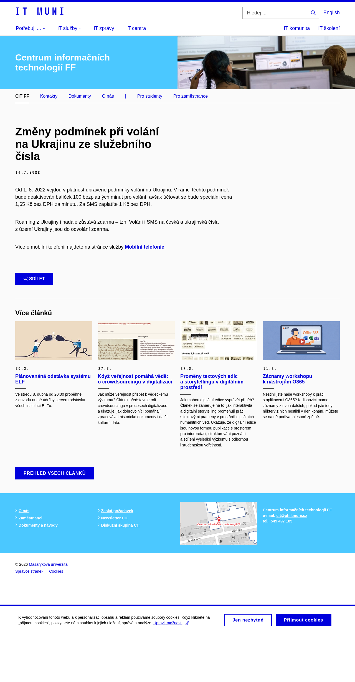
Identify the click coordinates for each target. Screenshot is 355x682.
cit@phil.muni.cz (292, 563)
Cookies (56, 619)
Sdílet (34, 326)
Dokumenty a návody (38, 573)
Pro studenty (149, 96)
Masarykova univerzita (48, 612)
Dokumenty (80, 96)
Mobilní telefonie (144, 294)
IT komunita (297, 28)
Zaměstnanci (30, 566)
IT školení (329, 28)
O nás (108, 96)
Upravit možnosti (172, 672)
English (331, 12)
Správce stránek (29, 619)
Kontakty (48, 96)
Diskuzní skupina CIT (120, 573)
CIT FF (22, 96)
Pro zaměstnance (190, 96)
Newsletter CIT (114, 566)
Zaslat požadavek (117, 558)
